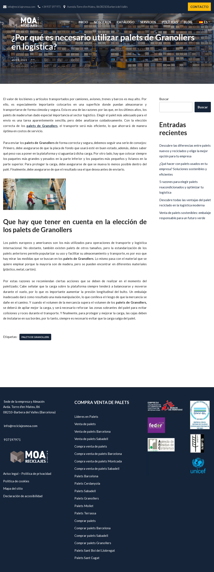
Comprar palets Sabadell (91, 535)
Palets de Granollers (35, 337)
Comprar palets (85, 520)
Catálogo (125, 22)
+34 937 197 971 (51, 6)
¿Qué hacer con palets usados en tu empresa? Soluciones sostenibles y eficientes (183, 169)
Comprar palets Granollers (92, 543)
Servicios (148, 22)
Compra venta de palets (90, 446)
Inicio (83, 22)
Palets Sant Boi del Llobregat (94, 550)
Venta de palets (85, 424)
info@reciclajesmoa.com (21, 6)
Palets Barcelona (86, 476)
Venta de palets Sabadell (91, 439)
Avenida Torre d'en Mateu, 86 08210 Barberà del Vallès (97, 6)
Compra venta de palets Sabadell (96, 468)
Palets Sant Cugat (86, 558)
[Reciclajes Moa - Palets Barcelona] (24, 22)
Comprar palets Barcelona (92, 528)
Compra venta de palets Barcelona (98, 454)
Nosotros (102, 22)
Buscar (164, 99)
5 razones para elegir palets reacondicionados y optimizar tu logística (181, 187)
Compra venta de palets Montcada (98, 461)
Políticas (170, 22)
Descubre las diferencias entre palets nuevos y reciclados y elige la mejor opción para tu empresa (185, 151)
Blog (188, 22)
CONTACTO (199, 7)
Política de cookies (16, 481)
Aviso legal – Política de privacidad (27, 473)
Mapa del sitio (13, 488)
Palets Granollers (86, 498)
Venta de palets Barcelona (92, 431)
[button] (209, 22)
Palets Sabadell (85, 491)
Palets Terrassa (85, 513)
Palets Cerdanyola (87, 483)
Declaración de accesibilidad (22, 496)
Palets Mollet (83, 505)
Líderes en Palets (86, 416)
